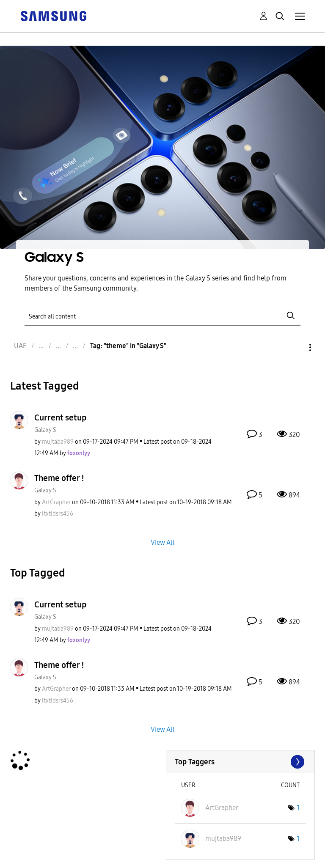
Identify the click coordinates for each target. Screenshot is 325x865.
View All (163, 542)
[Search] (162, 316)
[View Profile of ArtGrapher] (56, 502)
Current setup (60, 417)
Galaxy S (45, 430)
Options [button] (296, 347)
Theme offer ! (59, 478)
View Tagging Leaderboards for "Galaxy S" (240, 761)
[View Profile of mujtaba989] (58, 441)
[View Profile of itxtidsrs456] (57, 513)
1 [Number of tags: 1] (298, 808)
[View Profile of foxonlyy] (78, 453)
